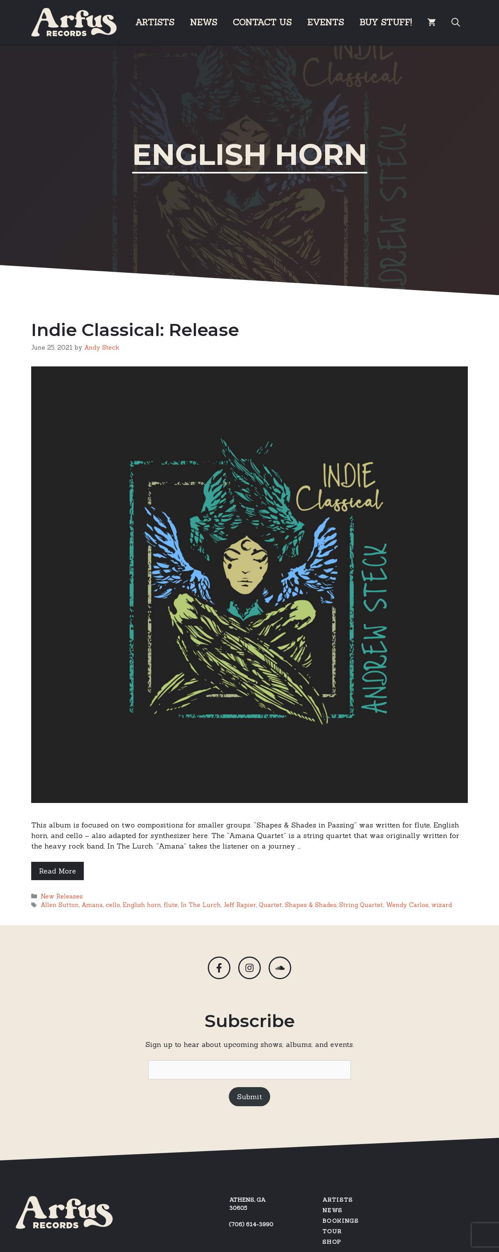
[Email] (249, 1069)
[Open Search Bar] (456, 22)
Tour (332, 1231)
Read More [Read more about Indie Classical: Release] (57, 870)
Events (325, 22)
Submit (249, 1096)
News (203, 22)
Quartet (270, 905)
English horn (142, 905)
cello (113, 905)
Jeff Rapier (239, 905)
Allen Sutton (60, 905)
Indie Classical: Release (135, 329)
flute (171, 905)
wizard (441, 905)
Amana (92, 905)
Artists (154, 22)
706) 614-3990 (252, 1224)
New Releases (62, 896)
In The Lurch (200, 905)
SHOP (332, 1241)
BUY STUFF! (385, 22)
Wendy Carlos (407, 905)
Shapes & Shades (310, 905)
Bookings (340, 1220)
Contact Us (262, 22)
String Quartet (361, 905)
